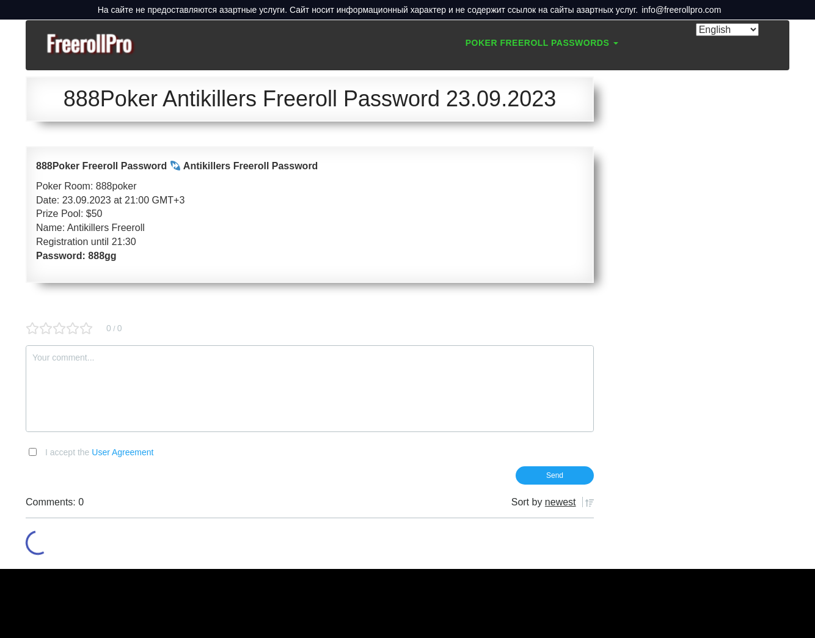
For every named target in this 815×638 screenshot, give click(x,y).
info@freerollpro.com (681, 10)
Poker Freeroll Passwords (542, 43)
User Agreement (122, 452)
